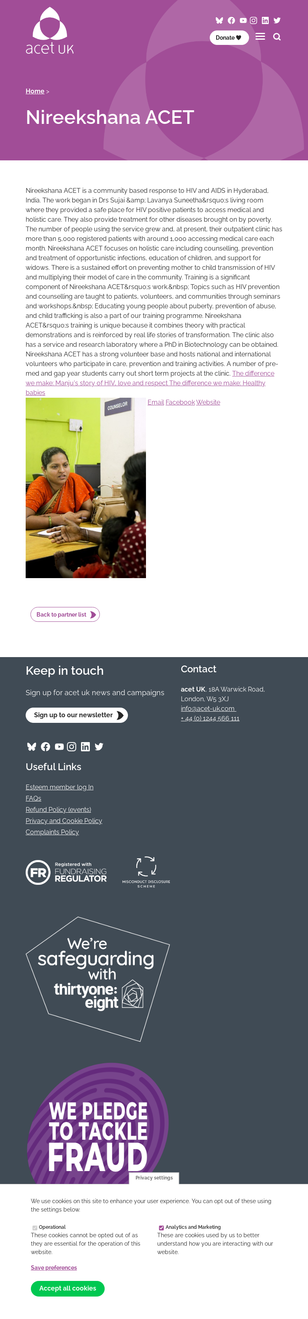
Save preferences (54, 1267)
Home (35, 91)
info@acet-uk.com (208, 708)
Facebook (180, 402)
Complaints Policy (52, 832)
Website (208, 402)
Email (156, 402)
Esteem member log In (59, 787)
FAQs (33, 798)
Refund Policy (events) (58, 809)
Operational (52, 1227)
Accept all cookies (67, 1288)
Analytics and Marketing (193, 1227)
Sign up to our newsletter (73, 715)
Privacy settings (154, 1178)
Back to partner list (61, 614)
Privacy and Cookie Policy (64, 821)
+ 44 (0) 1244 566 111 (210, 718)
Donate (229, 37)
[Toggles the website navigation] (260, 36)
